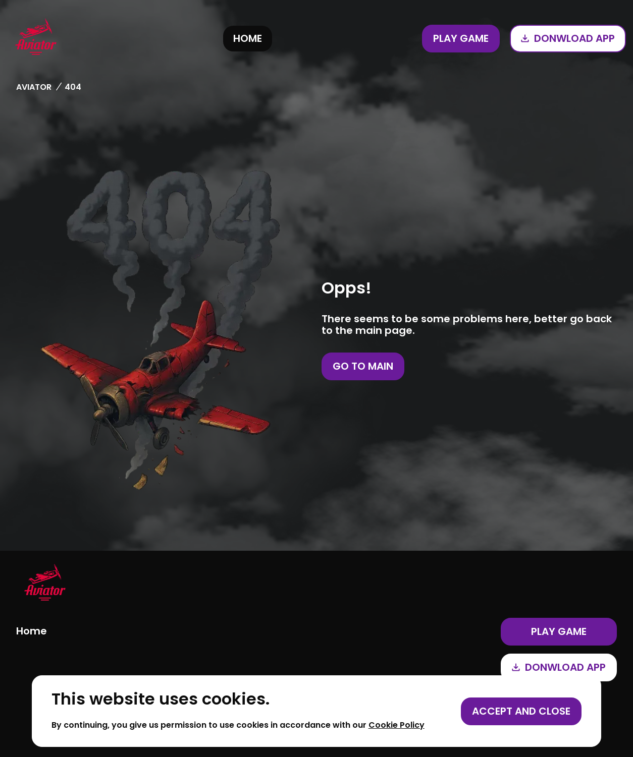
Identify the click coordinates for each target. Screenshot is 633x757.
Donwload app (568, 38)
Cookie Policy (396, 725)
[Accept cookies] (521, 711)
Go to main (363, 366)
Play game (461, 38)
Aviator (33, 87)
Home (247, 38)
